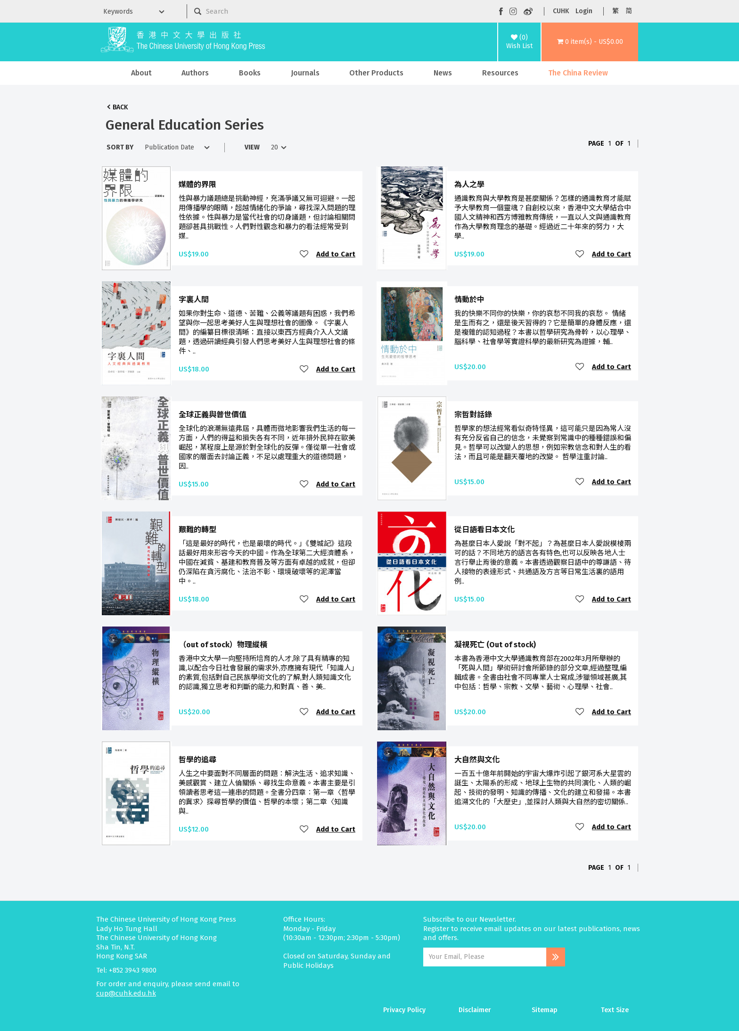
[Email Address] (484, 957)
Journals (305, 72)
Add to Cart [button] (335, 254)
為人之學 (469, 184)
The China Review (578, 72)
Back (120, 107)
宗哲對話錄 (473, 414)
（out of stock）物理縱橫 (223, 644)
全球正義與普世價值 (212, 414)
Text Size (615, 1010)
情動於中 (469, 299)
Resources (500, 72)
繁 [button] (615, 11)
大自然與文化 (477, 759)
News (443, 72)
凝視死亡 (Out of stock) (495, 644)
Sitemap (545, 1010)
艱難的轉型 (197, 529)
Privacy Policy (404, 1010)
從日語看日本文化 (484, 529)
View (252, 147)
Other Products (376, 72)
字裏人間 (194, 299)
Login (583, 11)
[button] (589, 42)
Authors (195, 72)
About (141, 72)
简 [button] (628, 11)
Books (250, 72)
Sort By (120, 147)
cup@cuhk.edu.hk (126, 993)
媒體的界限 (197, 184)
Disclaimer (475, 1010)
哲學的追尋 (197, 759)
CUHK (561, 11)
